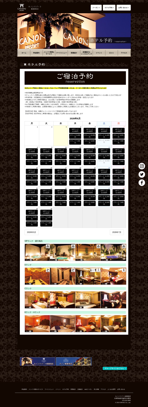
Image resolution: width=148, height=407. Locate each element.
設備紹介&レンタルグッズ (86, 53)
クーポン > (96, 8)
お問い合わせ (121, 389)
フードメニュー (61, 53)
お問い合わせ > (123, 8)
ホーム (24, 53)
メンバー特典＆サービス (36, 389)
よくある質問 (111, 389)
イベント (99, 53)
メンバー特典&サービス (49, 53)
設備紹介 (80, 389)
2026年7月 (116, 232)
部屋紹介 (74, 53)
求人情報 (96, 389)
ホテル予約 (65, 389)
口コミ (111, 53)
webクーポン (88, 389)
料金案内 (36, 53)
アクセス (124, 53)
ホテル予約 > (109, 8)
